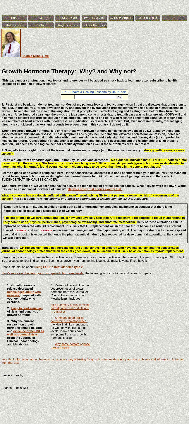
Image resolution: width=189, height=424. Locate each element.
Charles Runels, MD (35, 56)
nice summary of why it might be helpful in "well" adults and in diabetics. (70, 308)
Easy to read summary (27, 308)
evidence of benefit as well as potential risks (25, 333)
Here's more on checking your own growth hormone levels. (42, 273)
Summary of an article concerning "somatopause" (69, 319)
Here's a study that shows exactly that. (95, 189)
